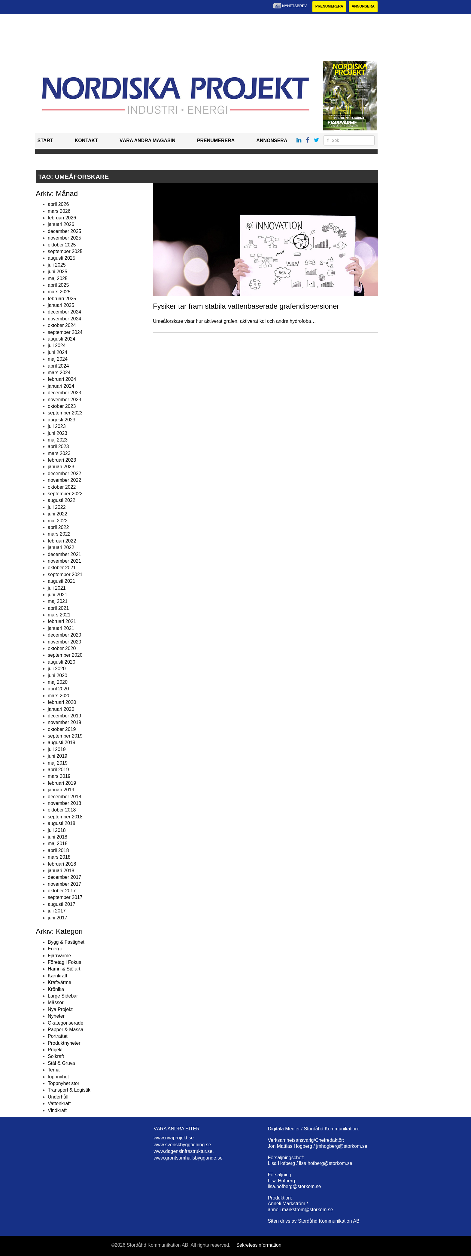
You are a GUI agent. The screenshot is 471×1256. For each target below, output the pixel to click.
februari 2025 (62, 298)
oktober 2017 (62, 890)
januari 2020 (61, 709)
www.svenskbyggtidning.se (182, 1144)
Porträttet (58, 1036)
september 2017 (65, 897)
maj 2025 (58, 278)
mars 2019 (59, 776)
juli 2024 (57, 345)
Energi (55, 948)
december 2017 (64, 877)
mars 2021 (59, 614)
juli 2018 (57, 830)
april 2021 (58, 608)
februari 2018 (62, 863)
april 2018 (58, 850)
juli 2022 (57, 507)
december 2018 (64, 796)
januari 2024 (61, 386)
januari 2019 (61, 789)
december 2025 (64, 231)
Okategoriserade (65, 1022)
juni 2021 (57, 594)
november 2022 (64, 480)
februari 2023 (62, 460)
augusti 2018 (61, 823)
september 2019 (65, 735)
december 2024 (64, 312)
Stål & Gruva (61, 1063)
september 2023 (65, 413)
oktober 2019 (62, 729)
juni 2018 (57, 836)
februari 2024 (62, 379)
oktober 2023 (62, 406)
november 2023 (64, 399)
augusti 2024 (61, 338)
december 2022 (64, 473)
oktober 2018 (62, 810)
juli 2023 (57, 426)
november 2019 (64, 722)
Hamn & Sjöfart (64, 969)
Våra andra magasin (147, 140)
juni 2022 (57, 513)
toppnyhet (58, 1076)
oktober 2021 (62, 567)
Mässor (55, 1002)
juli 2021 (57, 588)
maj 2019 (58, 763)
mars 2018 (59, 857)
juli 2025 (57, 264)
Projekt (55, 1049)
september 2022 (65, 493)
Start (45, 140)
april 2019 (58, 769)
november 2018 (64, 803)
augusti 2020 (61, 662)
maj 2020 (58, 682)
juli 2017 (57, 910)
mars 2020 (59, 695)
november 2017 (64, 884)
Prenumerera (329, 7)
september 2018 (65, 816)
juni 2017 (57, 917)
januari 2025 (61, 305)
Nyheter (56, 1016)
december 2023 (64, 392)
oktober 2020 (62, 648)
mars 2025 (59, 292)
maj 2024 (58, 359)
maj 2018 (58, 843)
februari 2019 (62, 783)
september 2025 (65, 251)
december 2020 (64, 634)
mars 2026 (59, 211)
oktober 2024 (62, 325)
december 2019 (64, 715)
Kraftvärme (59, 982)
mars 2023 (59, 453)
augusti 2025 (61, 258)
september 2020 (65, 655)
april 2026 (58, 204)
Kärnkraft (57, 975)
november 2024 (64, 318)
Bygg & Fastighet (66, 942)
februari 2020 (62, 702)
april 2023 (58, 446)
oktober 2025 (62, 244)
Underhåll (58, 1096)
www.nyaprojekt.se (174, 1137)
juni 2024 (57, 352)
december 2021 (64, 554)
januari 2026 (61, 224)
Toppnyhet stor (63, 1083)
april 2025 (58, 285)
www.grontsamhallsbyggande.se (188, 1158)
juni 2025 (57, 271)
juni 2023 (57, 433)
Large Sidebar (63, 995)
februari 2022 (62, 540)
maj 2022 (58, 520)
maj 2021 (58, 601)
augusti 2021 (61, 581)
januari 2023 (61, 466)
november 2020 (64, 641)
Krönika (56, 989)
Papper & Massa (65, 1029)
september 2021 (65, 574)
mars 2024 (59, 372)
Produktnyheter (64, 1043)
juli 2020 (57, 668)
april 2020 (58, 689)
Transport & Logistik (69, 1090)
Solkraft (56, 1056)
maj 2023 (58, 439)
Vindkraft (57, 1110)
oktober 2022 (62, 487)
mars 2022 (59, 534)
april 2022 (58, 527)
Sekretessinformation (258, 1245)
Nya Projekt (60, 1009)
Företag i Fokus (64, 962)
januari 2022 (61, 547)
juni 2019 (57, 756)
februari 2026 (62, 217)
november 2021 (64, 561)
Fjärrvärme (59, 955)
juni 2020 (57, 675)
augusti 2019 (61, 742)
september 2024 (65, 332)
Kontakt (86, 140)
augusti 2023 (61, 419)
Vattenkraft (59, 1103)
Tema (53, 1069)
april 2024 (58, 365)
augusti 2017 (61, 904)
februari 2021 (62, 621)
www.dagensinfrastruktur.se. (184, 1151)
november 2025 (64, 237)
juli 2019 (57, 749)
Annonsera (363, 7)
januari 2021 (61, 628)
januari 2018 (61, 870)
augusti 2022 (61, 500)
